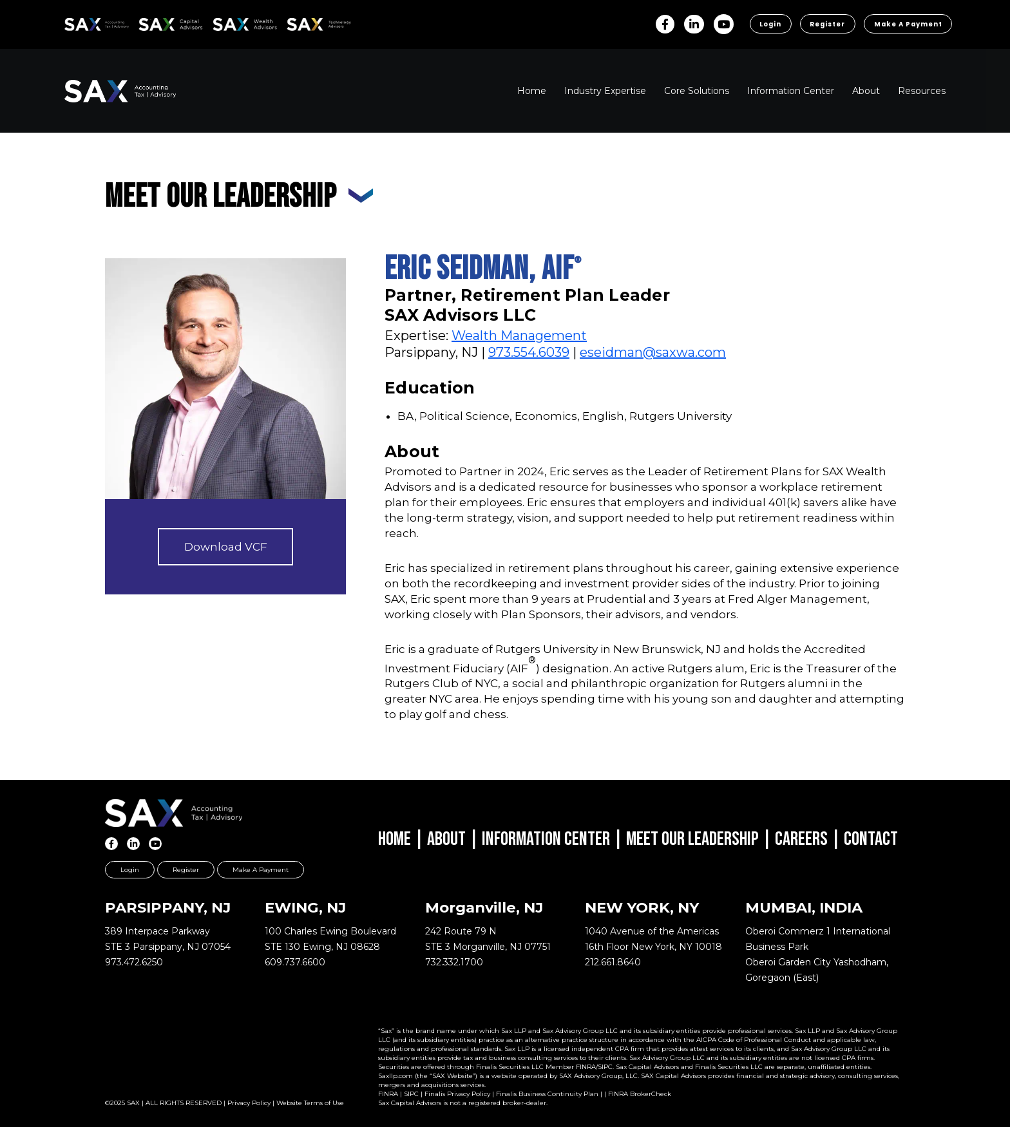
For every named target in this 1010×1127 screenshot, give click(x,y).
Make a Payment (907, 24)
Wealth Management (519, 335)
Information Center (546, 839)
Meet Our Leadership (692, 839)
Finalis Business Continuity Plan (547, 1094)
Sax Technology (310, 24)
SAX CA (152, 22)
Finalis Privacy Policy (457, 1094)
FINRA (388, 1094)
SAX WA (227, 22)
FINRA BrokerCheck (639, 1094)
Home (394, 839)
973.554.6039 (528, 352)
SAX (71, 22)
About (446, 839)
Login (765, 24)
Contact (871, 839)
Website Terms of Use (310, 1103)
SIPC (411, 1094)
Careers (801, 839)
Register (824, 24)
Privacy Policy (249, 1103)
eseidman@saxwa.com (653, 352)
